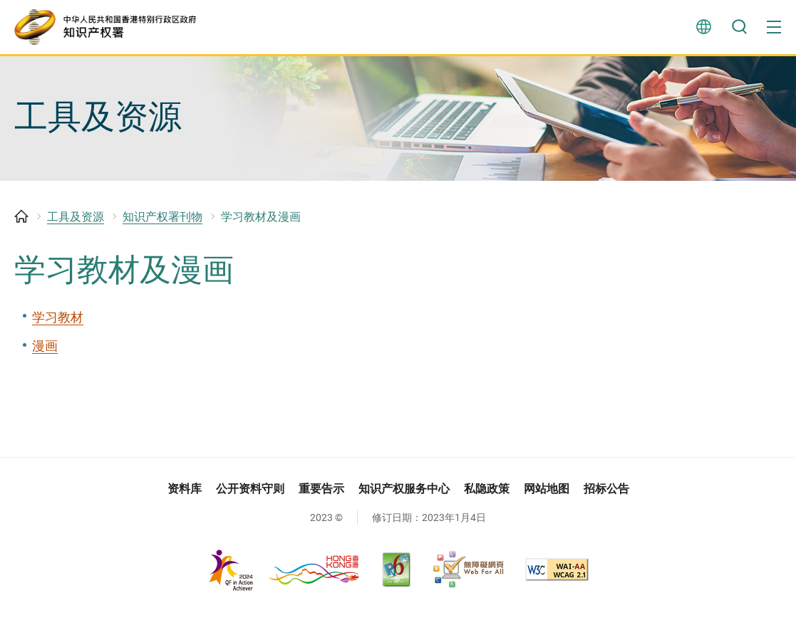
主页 (21, 223)
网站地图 (546, 494)
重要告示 (321, 494)
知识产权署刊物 (162, 223)
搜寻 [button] (739, 28)
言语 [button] (703, 28)
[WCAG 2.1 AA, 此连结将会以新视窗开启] (557, 575)
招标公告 (606, 494)
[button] (774, 28)
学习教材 (57, 322)
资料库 (184, 494)
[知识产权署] (110, 28)
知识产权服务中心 (404, 494)
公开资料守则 (250, 494)
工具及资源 (75, 223)
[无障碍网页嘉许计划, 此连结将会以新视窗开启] (468, 576)
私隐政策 (487, 494)
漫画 (45, 352)
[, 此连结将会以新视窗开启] (284, 575)
